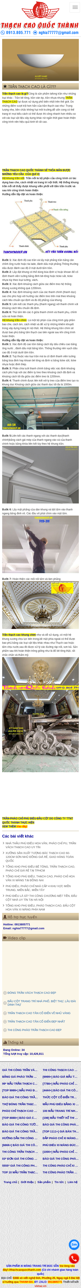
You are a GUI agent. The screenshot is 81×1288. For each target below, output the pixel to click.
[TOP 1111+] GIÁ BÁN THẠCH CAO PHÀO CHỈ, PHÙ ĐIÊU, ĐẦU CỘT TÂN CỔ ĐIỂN (61, 1131)
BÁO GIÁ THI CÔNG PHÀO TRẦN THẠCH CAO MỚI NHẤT (61, 1158)
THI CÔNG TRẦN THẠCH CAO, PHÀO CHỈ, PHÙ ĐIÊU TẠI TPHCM (20, 1151)
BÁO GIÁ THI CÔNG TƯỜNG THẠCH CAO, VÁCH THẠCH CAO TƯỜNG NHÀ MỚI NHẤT (20, 1124)
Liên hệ (72, 1182)
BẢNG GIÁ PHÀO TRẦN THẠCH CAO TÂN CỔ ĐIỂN (20, 1076)
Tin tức (59, 1182)
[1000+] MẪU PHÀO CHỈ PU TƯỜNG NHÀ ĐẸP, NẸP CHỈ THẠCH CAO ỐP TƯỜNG (61, 1151)
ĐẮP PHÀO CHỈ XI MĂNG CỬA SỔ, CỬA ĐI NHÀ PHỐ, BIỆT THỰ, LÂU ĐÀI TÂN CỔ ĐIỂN (61, 1138)
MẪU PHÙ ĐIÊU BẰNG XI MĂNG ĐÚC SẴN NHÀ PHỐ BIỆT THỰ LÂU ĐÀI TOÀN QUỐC (61, 1104)
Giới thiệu (27, 1182)
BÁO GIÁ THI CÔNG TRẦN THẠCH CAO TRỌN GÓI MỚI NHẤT (20, 1131)
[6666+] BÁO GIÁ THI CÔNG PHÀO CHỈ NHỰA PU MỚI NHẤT (20, 1145)
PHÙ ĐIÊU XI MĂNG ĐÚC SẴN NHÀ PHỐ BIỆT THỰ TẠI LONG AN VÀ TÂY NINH (61, 1145)
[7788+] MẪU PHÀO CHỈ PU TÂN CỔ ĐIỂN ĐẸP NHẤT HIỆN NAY (61, 1083)
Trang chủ (10, 1182)
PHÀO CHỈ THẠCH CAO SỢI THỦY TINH (20, 1111)
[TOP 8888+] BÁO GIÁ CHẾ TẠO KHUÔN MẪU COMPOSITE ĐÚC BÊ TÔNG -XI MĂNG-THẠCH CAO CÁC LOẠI (20, 1117)
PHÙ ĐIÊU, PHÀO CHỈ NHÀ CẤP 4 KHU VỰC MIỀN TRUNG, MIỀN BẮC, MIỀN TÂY (38, 888)
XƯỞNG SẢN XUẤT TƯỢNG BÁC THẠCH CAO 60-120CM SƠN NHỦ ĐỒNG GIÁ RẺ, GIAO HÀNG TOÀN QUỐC (40, 856)
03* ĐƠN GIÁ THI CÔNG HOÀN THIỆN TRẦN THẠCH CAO (20, 1158)
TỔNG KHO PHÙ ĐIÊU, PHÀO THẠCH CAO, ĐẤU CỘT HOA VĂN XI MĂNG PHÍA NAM (40, 907)
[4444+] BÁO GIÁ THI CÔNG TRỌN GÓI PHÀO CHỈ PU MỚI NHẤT (61, 1090)
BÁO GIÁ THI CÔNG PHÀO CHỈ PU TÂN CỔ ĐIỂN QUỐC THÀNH (61, 1124)
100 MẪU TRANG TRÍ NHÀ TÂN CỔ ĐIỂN (61, 1111)
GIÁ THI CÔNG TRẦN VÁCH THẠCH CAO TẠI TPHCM (20, 1070)
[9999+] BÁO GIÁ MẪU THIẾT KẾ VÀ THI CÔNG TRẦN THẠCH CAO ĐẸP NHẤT (61, 1076)
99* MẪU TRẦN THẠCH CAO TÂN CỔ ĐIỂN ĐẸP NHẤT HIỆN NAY (20, 1083)
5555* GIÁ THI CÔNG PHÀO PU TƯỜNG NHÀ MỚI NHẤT (20, 1165)
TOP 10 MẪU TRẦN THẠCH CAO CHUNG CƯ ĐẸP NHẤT (20, 1172)
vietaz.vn (40, 1286)
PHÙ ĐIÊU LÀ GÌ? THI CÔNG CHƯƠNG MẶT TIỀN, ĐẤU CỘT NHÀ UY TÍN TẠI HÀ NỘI (41, 897)
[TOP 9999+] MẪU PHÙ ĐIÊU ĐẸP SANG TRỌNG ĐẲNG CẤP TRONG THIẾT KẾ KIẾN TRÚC (20, 1090)
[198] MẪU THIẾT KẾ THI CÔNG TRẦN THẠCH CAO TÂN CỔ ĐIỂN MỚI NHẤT (61, 1117)
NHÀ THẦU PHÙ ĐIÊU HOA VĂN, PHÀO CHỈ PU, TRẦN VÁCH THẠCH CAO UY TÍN (41, 845)
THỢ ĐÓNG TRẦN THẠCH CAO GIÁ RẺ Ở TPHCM (20, 1104)
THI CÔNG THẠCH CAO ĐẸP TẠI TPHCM (61, 1070)
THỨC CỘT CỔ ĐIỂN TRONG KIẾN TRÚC (61, 1097)
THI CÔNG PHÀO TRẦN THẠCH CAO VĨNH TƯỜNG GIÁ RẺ (61, 1172)
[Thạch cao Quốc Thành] (75, 7)
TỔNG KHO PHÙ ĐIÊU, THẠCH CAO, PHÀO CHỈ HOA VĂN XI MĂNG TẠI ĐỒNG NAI (40, 878)
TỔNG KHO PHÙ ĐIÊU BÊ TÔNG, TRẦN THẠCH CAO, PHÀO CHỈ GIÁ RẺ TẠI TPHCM (40, 868)
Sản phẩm (44, 1182)
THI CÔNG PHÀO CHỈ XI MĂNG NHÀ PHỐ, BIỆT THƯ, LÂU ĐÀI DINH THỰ (61, 1165)
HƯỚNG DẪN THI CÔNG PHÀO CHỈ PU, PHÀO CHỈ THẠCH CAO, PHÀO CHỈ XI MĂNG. (20, 1138)
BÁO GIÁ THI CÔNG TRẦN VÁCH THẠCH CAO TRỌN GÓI (20, 1097)
